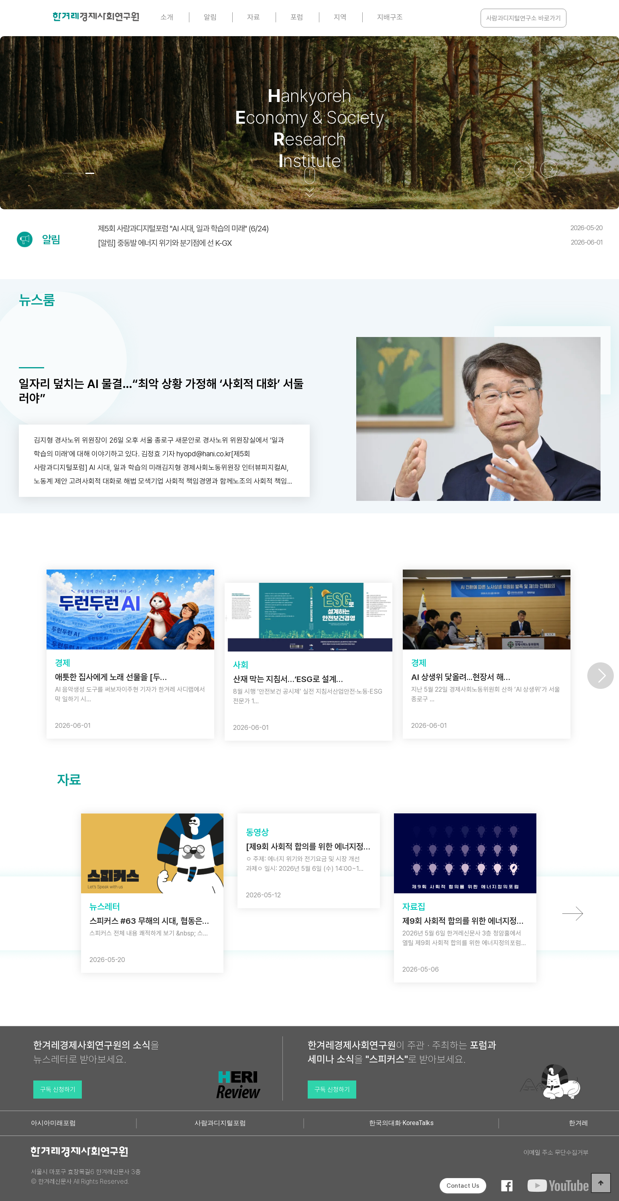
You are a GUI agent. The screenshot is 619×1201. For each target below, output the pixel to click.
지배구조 (390, 17)
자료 (253, 17)
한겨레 (578, 1123)
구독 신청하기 (57, 1089)
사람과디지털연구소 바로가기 (523, 18)
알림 (210, 17)
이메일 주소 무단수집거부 (556, 1152)
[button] (67, 173)
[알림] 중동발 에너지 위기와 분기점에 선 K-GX (350, 243)
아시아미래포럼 (53, 1123)
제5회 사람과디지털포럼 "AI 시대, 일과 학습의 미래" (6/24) (350, 228)
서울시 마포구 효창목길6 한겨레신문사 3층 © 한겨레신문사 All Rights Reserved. (86, 1176)
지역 (340, 17)
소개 (166, 17)
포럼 (296, 17)
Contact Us (462, 1185)
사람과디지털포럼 (220, 1123)
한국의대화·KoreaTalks (401, 1123)
